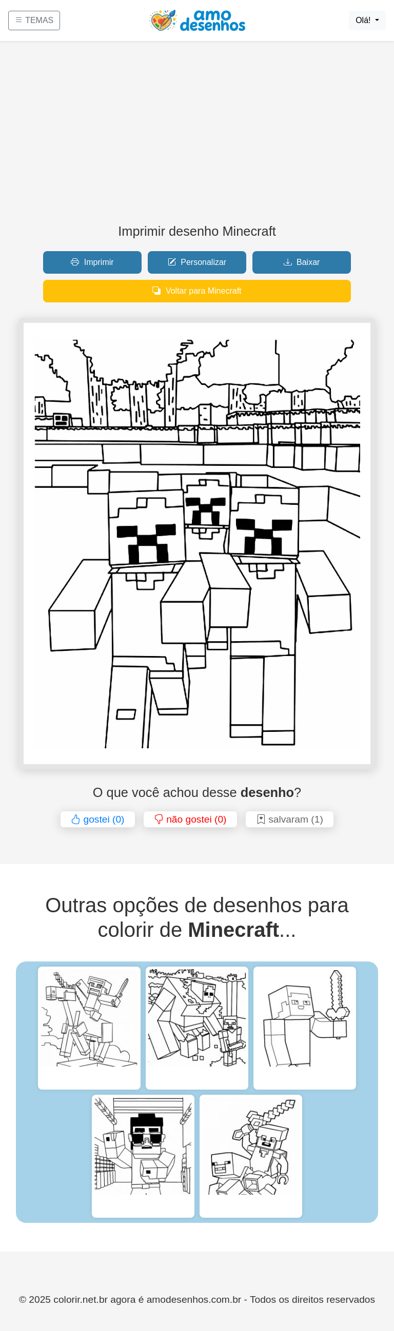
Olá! (364, 20)
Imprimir (92, 262)
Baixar (302, 262)
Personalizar (197, 262)
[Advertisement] (197, 136)
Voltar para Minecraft (196, 290)
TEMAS (34, 20)
